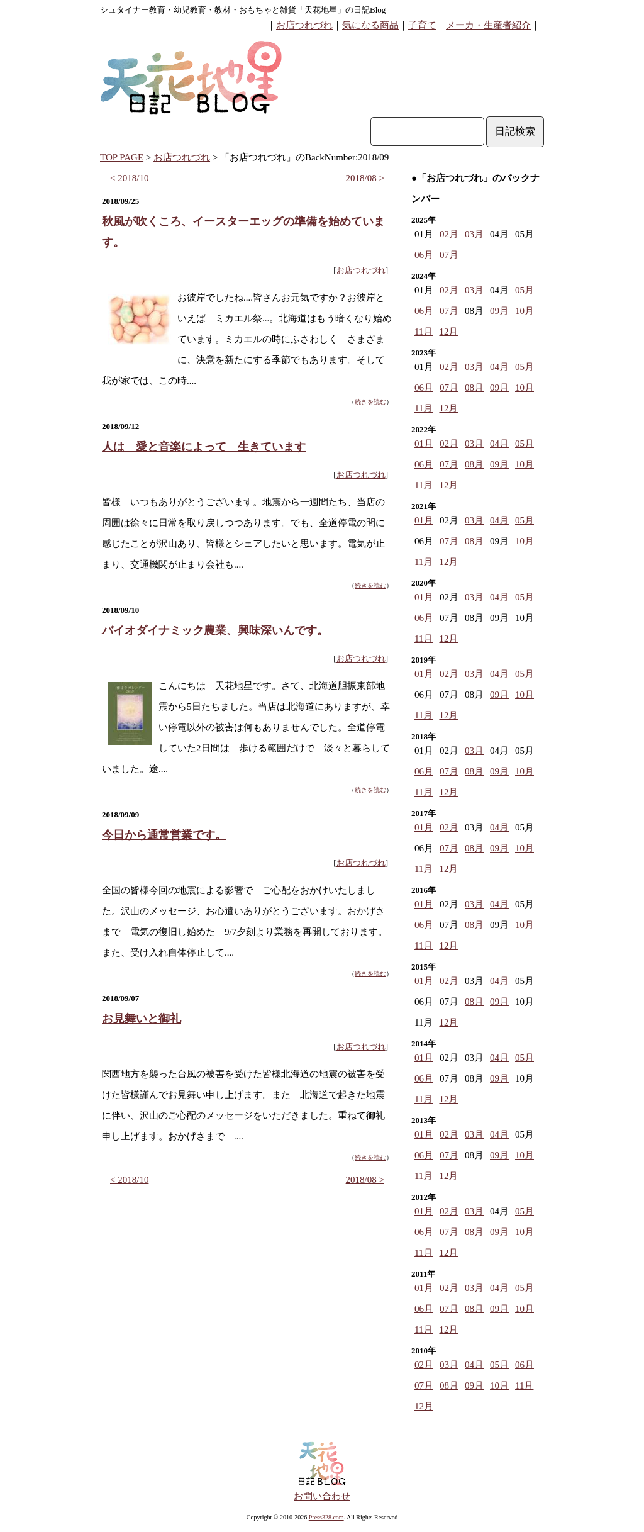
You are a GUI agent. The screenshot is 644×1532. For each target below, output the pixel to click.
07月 (449, 255)
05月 (524, 290)
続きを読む (370, 401)
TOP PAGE (121, 157)
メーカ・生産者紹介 (488, 25)
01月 (423, 444)
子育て (422, 25)
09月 (499, 311)
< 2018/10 (129, 178)
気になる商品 (370, 25)
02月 (449, 234)
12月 (448, 332)
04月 (499, 367)
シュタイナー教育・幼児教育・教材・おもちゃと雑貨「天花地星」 (222, 9)
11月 (423, 332)
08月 (474, 388)
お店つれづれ (304, 25)
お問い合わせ (322, 1496)
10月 (524, 311)
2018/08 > (365, 178)
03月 (474, 234)
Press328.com (326, 1517)
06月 (423, 255)
